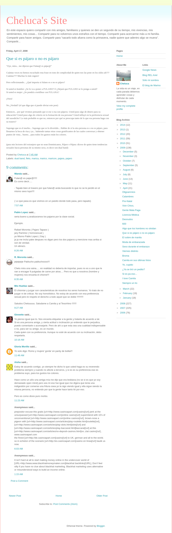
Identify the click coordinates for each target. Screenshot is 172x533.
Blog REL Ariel (149, 75)
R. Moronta (20, 257)
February (128, 293)
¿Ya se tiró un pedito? (133, 269)
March (126, 288)
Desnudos (127, 219)
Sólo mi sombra (150, 80)
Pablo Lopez (21, 212)
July (125, 174)
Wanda (18, 173)
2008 (123, 303)
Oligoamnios (128, 192)
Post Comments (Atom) (65, 504)
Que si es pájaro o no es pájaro (138, 233)
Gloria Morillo (21, 346)
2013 (123, 129)
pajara (61, 158)
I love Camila (129, 278)
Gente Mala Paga (131, 210)
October (127, 160)
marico (43, 158)
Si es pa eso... (129, 274)
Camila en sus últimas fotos (136, 260)
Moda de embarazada (133, 242)
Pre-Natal (127, 201)
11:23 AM (19, 400)
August (127, 169)
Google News (149, 70)
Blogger (101, 526)
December (128, 151)
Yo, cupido (127, 264)
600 (124, 223)
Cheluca (124, 83)
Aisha (17, 362)
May (125, 183)
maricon (52, 158)
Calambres (127, 196)
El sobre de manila (132, 237)
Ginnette (19, 314)
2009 (123, 147)
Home (59, 495)
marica (35, 158)
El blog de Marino (151, 85)
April (125, 188)
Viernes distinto (130, 251)
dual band (20, 158)
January (127, 297)
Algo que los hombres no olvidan (139, 228)
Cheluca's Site (36, 20)
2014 (123, 125)
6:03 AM (18, 448)
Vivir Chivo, (128, 205)
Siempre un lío (129, 283)
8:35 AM (18, 279)
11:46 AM (19, 355)
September (129, 165)
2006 (123, 312)
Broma (125, 255)
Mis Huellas (20, 286)
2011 (123, 138)
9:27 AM (18, 307)
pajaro (69, 158)
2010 (123, 143)
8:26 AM (18, 250)
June (126, 179)
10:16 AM (19, 339)
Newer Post (15, 495)
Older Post (102, 495)
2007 (123, 308)
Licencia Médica (130, 214)
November (128, 156)
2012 (123, 134)
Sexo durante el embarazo (135, 246)
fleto (28, 158)
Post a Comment (19, 481)
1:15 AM (18, 474)
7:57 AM (18, 205)
